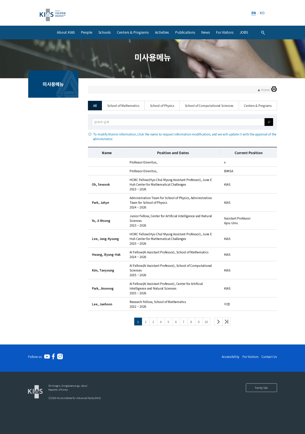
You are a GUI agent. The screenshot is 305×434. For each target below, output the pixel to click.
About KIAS (66, 32)
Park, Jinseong (103, 288)
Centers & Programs (133, 32)
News (205, 32)
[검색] (269, 122)
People (86, 32)
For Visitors (224, 32)
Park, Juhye (100, 202)
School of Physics (162, 105)
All (94, 105)
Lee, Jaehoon (102, 304)
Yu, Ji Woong (101, 220)
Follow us (35, 356)
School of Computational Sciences (209, 105)
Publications (185, 32)
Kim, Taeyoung (103, 270)
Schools (104, 32)
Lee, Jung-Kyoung (105, 238)
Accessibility (230, 356)
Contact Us (269, 356)
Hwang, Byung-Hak (106, 254)
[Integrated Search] (263, 32)
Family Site (261, 388)
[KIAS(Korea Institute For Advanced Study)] (53, 12)
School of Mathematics (123, 105)
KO (262, 12)
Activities (162, 32)
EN (253, 12)
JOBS (244, 32)
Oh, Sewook (101, 184)
